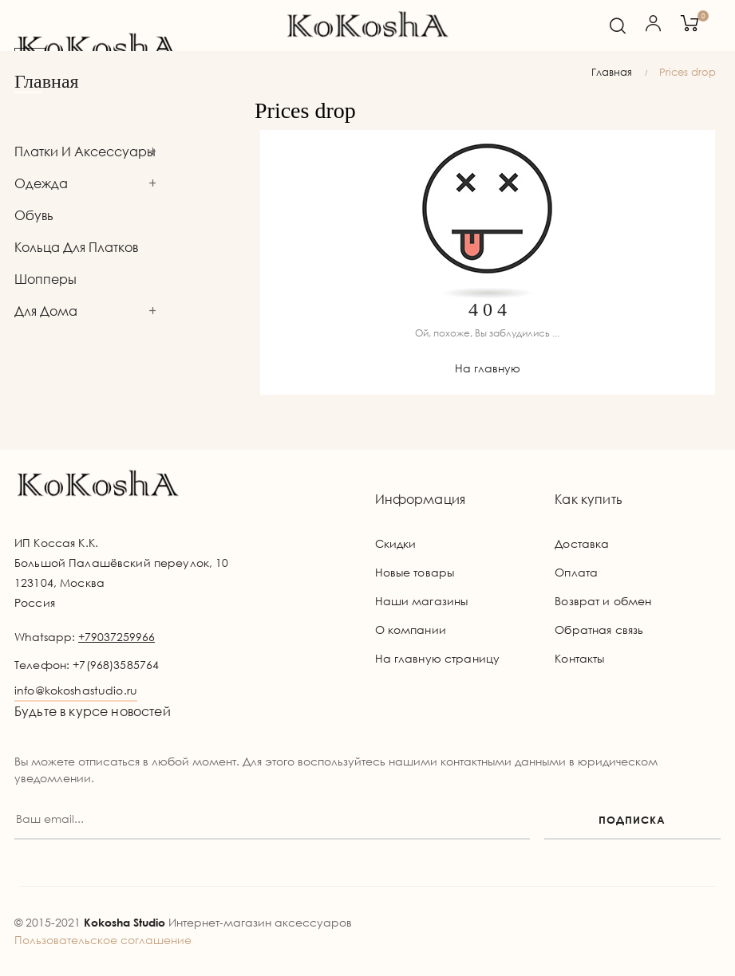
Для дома (45, 311)
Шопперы (45, 279)
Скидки (396, 543)
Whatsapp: (84, 636)
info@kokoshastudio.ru (75, 690)
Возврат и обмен (603, 601)
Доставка (582, 543)
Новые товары (415, 572)
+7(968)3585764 (116, 664)
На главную (487, 368)
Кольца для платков (76, 247)
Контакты (579, 658)
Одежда (41, 183)
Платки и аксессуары (85, 151)
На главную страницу (437, 658)
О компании (410, 629)
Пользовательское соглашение (103, 939)
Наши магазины (421, 601)
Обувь (33, 215)
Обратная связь (599, 629)
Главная (46, 81)
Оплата (576, 572)
